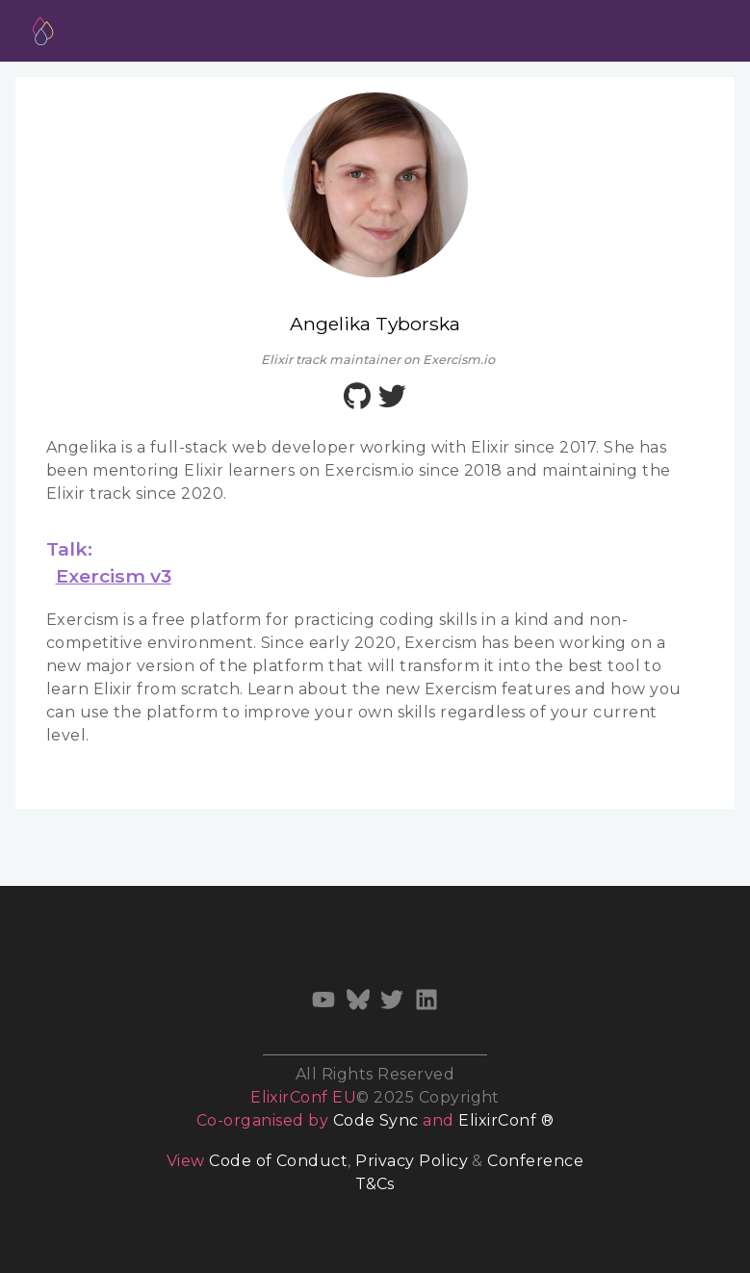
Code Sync (376, 1120)
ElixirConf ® (506, 1120)
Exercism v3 (113, 575)
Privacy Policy (411, 1161)
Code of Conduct (278, 1161)
